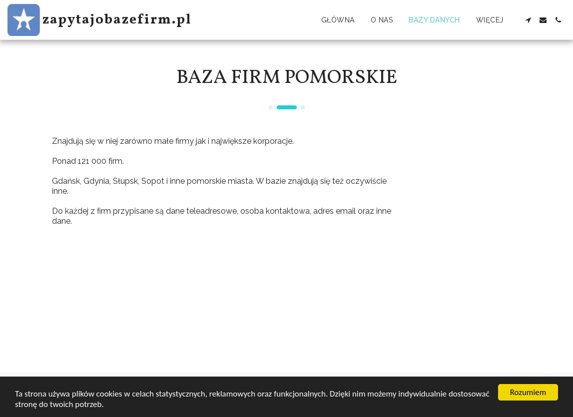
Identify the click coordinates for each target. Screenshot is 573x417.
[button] (528, 19)
